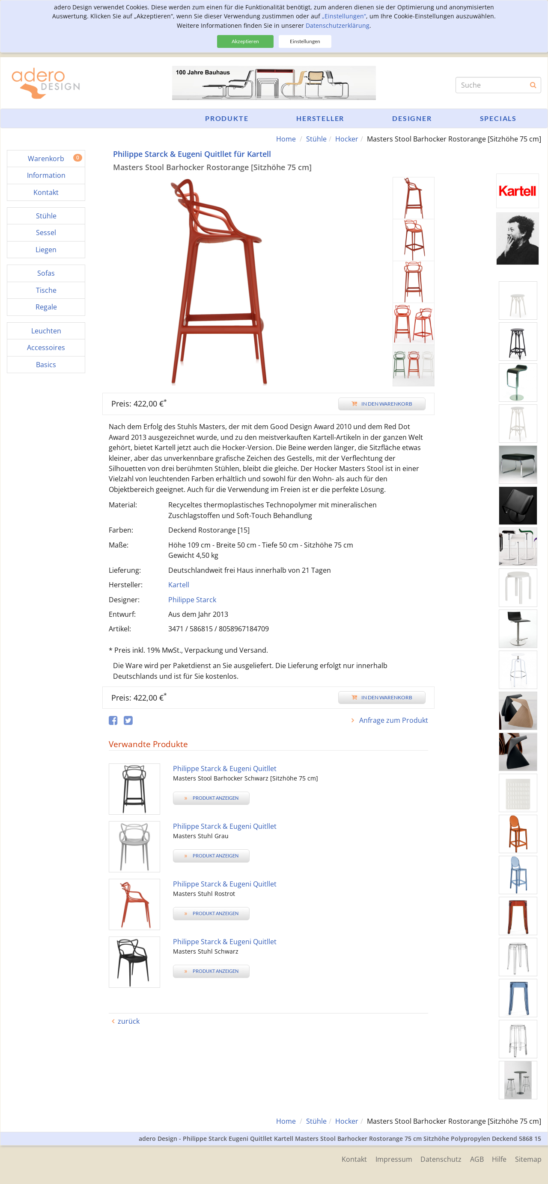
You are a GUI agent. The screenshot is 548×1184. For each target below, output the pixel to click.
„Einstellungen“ (344, 16)
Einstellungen (305, 41)
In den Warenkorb (381, 404)
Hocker (346, 139)
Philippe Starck (192, 599)
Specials (498, 118)
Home (286, 139)
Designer (412, 118)
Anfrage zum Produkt (392, 720)
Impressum (393, 1159)
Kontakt (353, 1159)
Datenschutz (440, 1159)
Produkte (226, 118)
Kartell (178, 584)
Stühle (316, 139)
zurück (129, 1021)
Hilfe (499, 1159)
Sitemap (528, 1159)
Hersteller (320, 118)
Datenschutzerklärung (337, 25)
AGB (476, 1159)
